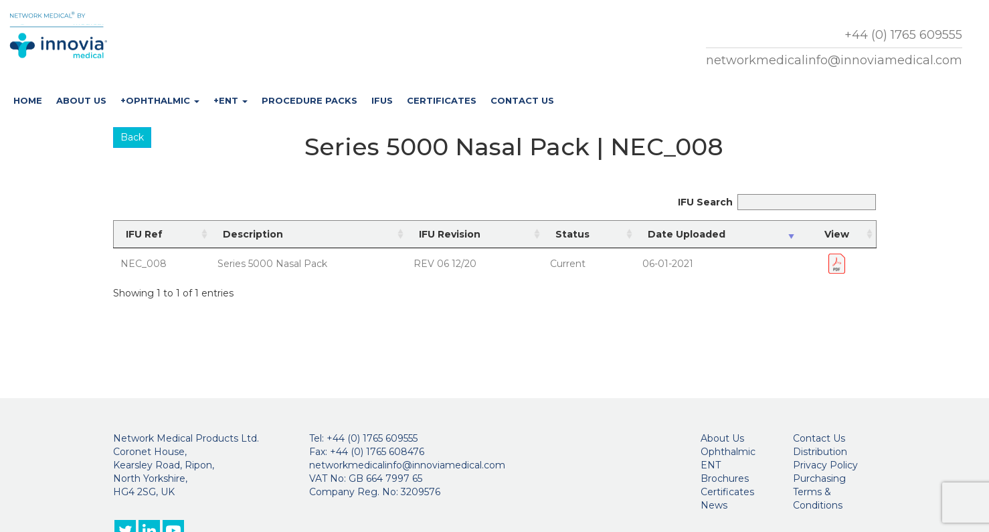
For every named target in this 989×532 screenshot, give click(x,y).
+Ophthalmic (159, 100)
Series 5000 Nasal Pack (272, 264)
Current (568, 264)
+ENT (230, 100)
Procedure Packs (309, 100)
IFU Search (777, 202)
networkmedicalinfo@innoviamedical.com (834, 60)
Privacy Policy (825, 465)
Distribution (820, 452)
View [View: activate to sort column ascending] (836, 234)
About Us (81, 100)
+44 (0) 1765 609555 (903, 34)
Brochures (725, 478)
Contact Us (522, 100)
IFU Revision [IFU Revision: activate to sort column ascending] (449, 234)
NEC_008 (143, 264)
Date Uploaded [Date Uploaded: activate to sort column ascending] (686, 234)
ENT (711, 465)
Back (132, 137)
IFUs (382, 100)
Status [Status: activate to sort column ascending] (572, 234)
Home (27, 100)
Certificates (441, 100)
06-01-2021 (667, 264)
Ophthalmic (728, 452)
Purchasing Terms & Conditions (819, 491)
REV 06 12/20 (445, 264)
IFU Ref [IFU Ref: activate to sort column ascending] (144, 234)
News (714, 505)
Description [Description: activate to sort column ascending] (253, 234)
